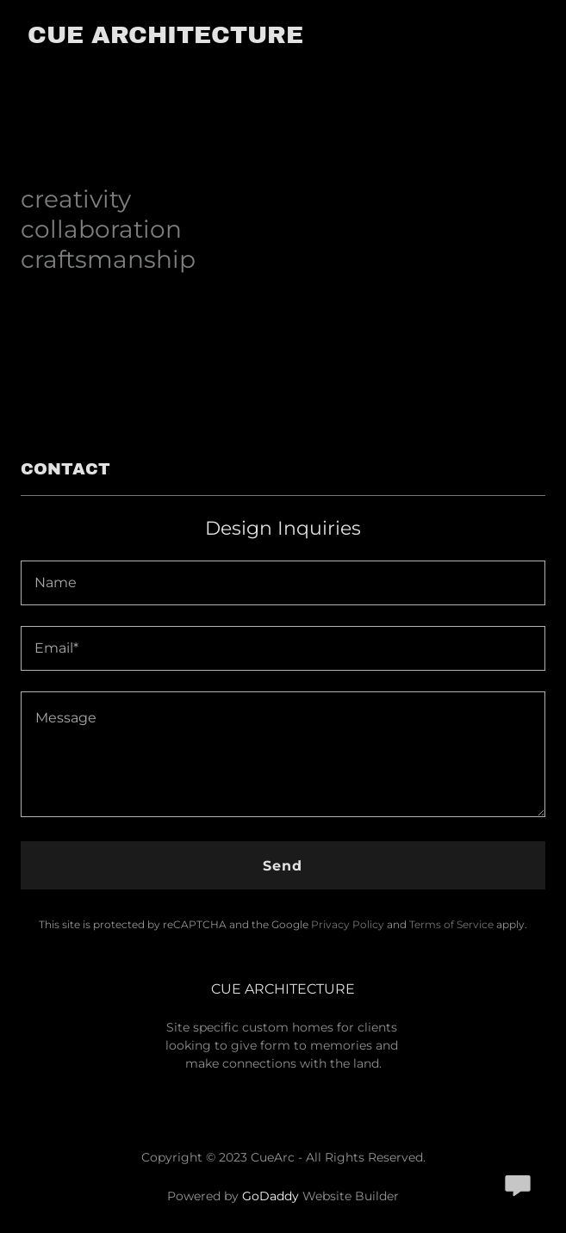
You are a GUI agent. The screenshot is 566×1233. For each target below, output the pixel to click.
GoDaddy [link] (270, 1196)
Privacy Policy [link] (347, 924)
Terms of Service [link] (451, 924)
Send (282, 866)
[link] (165, 38)
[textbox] (283, 583)
